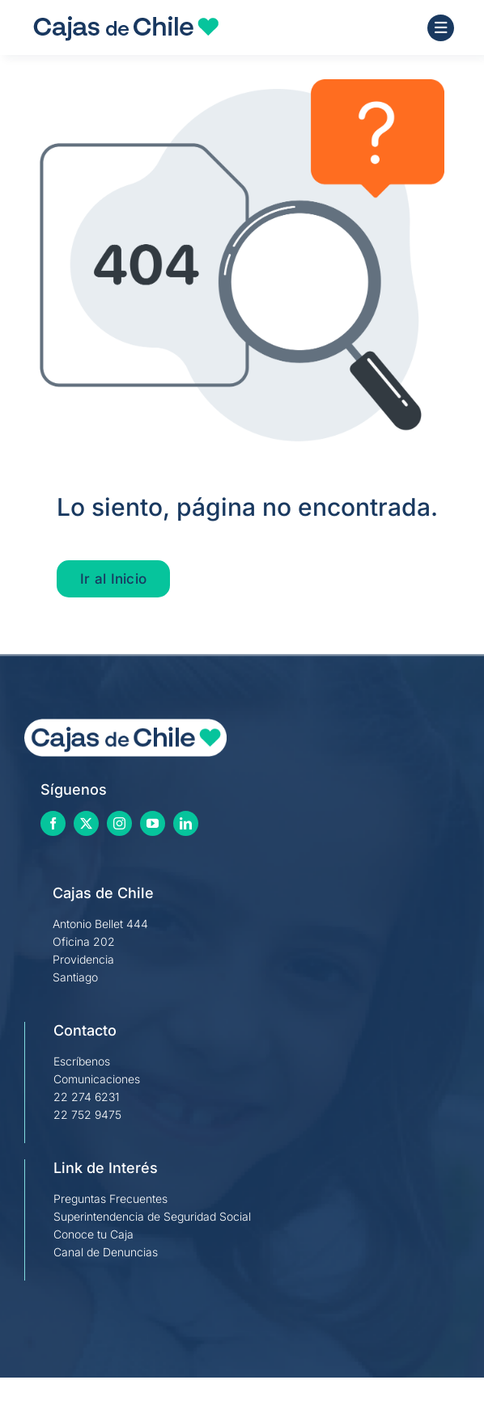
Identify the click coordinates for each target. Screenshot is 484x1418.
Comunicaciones (96, 1079)
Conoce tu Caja (93, 1234)
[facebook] (53, 823)
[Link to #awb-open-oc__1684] (440, 28)
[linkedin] (185, 823)
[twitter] (86, 823)
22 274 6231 (86, 1097)
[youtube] (152, 823)
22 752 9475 (87, 1114)
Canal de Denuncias (105, 1252)
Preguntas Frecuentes (110, 1198)
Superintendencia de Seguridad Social (152, 1216)
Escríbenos (81, 1061)
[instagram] (119, 823)
